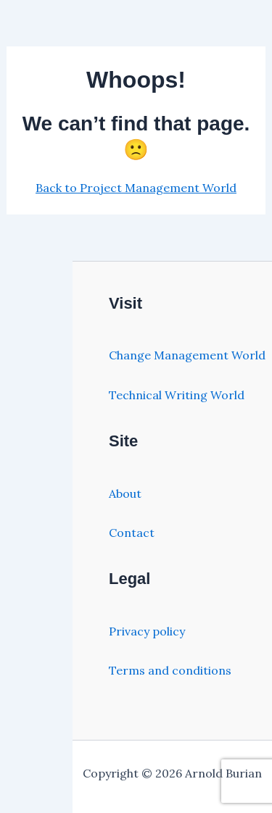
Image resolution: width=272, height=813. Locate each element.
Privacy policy (147, 631)
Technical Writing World (176, 395)
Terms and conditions (170, 670)
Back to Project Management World (136, 187)
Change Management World (187, 355)
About (125, 493)
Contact (131, 532)
